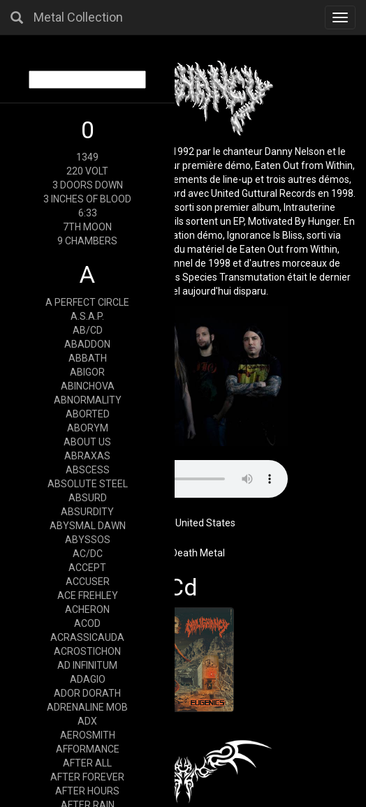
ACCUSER (88, 581)
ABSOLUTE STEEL (87, 483)
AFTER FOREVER (87, 777)
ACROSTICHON (87, 651)
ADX (87, 721)
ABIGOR (87, 372)
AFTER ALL (87, 763)
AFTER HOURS (87, 791)
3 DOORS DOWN (87, 185)
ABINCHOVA (88, 386)
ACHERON (87, 609)
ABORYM (87, 428)
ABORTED (88, 414)
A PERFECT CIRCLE (87, 302)
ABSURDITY (87, 511)
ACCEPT (87, 567)
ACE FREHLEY (87, 595)
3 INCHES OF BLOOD (87, 199)
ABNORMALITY (88, 400)
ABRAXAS (87, 455)
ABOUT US (87, 441)
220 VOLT (87, 171)
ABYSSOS (87, 539)
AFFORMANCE (87, 749)
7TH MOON (87, 226)
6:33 (87, 213)
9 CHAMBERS (87, 240)
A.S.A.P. (87, 316)
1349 (87, 157)
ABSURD (87, 497)
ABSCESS (88, 469)
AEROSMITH (87, 735)
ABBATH (87, 358)
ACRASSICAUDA (87, 637)
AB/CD (88, 330)
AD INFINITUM (87, 665)
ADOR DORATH (87, 693)
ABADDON (87, 344)
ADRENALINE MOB (87, 707)
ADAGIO (87, 679)
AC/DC (88, 553)
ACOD (87, 623)
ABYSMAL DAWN (88, 525)
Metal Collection (78, 17)
